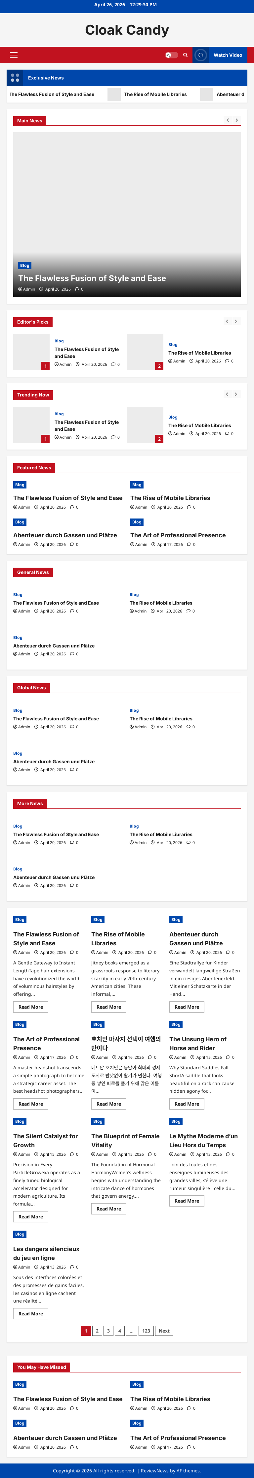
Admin (65, 364)
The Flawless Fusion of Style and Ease (61, 94)
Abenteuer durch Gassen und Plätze (65, 535)
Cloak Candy (127, 29)
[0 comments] (115, 364)
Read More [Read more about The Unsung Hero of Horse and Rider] (189, 1105)
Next (164, 1331)
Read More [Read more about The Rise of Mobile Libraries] (111, 1008)
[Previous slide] (228, 321)
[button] (14, 55)
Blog (59, 341)
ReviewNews (155, 1470)
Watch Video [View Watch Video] (217, 55)
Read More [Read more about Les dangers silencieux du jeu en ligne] (33, 1314)
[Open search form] (185, 54)
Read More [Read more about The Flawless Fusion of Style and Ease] (33, 1008)
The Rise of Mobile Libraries (165, 94)
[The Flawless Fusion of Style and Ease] (127, 214)
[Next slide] (237, 321)
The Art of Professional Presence (178, 535)
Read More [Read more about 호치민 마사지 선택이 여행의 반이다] (111, 1105)
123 (146, 1331)
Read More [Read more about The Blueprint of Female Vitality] (111, 1209)
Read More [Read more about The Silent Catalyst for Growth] (33, 1217)
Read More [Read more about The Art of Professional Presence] (33, 1105)
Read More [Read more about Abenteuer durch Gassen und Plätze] (189, 1008)
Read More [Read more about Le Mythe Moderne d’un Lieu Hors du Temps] (189, 1202)
